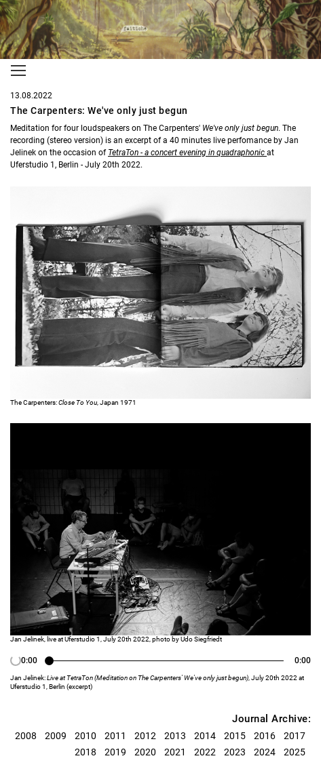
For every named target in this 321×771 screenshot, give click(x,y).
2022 (205, 752)
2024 (265, 752)
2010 (85, 735)
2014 (205, 735)
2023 (235, 752)
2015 (235, 735)
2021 (175, 752)
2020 (145, 752)
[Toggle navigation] (18, 70)
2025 (294, 752)
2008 (26, 735)
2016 (265, 735)
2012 (145, 735)
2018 (85, 752)
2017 (294, 735)
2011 (115, 735)
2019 (115, 752)
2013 (175, 735)
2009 (56, 735)
